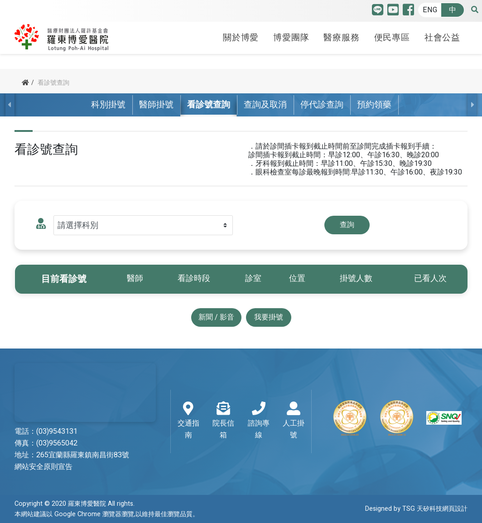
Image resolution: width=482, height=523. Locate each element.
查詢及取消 (265, 104)
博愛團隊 (291, 37)
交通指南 (188, 421)
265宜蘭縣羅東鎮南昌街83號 (82, 455)
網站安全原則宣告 (43, 466)
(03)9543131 (56, 431)
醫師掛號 (156, 104)
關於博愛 (241, 37)
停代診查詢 (321, 104)
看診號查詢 (208, 104)
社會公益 (442, 37)
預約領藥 (374, 104)
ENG (430, 10)
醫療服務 (341, 37)
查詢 (347, 224)
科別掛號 (108, 104)
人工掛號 (293, 421)
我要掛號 (268, 317)
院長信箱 (223, 421)
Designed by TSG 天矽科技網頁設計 (416, 508)
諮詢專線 (258, 421)
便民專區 (392, 37)
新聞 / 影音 (216, 317)
